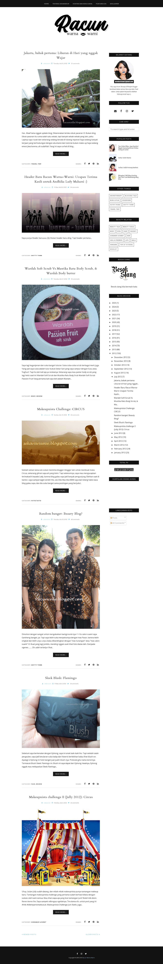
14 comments (74, 683)
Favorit (133, 231)
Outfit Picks (115, 205)
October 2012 (120, 365)
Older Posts (92, 934)
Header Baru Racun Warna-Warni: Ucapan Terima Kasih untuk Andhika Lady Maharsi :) (61, 179)
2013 (114, 349)
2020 (114, 322)
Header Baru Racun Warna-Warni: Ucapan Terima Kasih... (126, 390)
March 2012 (119, 445)
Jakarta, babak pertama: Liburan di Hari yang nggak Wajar (61, 55)
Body (33, 396)
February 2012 (120, 448)
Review (39, 396)
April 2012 (118, 441)
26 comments (75, 415)
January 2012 (119, 452)
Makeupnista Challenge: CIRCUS (60, 409)
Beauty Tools (128, 227)
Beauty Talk (115, 227)
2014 (114, 345)
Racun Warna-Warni (89, 957)
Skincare (113, 244)
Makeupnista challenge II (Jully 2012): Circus (61, 797)
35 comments (75, 279)
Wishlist (113, 249)
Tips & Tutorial (126, 244)
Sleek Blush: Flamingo (60, 678)
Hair (128, 235)
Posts (114, 518)
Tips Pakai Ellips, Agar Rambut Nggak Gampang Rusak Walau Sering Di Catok (128, 148)
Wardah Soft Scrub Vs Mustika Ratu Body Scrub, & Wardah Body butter (61, 270)
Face (33, 784)
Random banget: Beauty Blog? (61, 513)
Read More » (60, 154)
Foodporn (126, 200)
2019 (114, 326)
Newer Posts (29, 934)
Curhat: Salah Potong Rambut (128, 167)
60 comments (75, 519)
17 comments (75, 63)
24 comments (74, 187)
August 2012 (119, 372)
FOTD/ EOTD (36, 500)
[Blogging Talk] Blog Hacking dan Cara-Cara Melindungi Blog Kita (128, 177)
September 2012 (121, 369)
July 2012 (118, 376)
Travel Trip (36, 164)
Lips (127, 240)
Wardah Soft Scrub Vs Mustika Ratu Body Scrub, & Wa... (126, 401)
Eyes (119, 231)
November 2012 (121, 361)
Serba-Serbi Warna (124, 158)
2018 (114, 330)
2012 (114, 353)
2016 (114, 338)
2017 (114, 334)
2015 (114, 341)
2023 (114, 310)
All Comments (117, 523)
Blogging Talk (131, 196)
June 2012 (118, 433)
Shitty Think (36, 255)
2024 (114, 307)
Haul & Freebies (116, 240)
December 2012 (121, 357)
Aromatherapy (116, 196)
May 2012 (118, 437)
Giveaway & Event (38, 922)
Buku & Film (114, 200)
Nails (134, 240)
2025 (114, 303)
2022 (114, 314)
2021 (114, 318)
